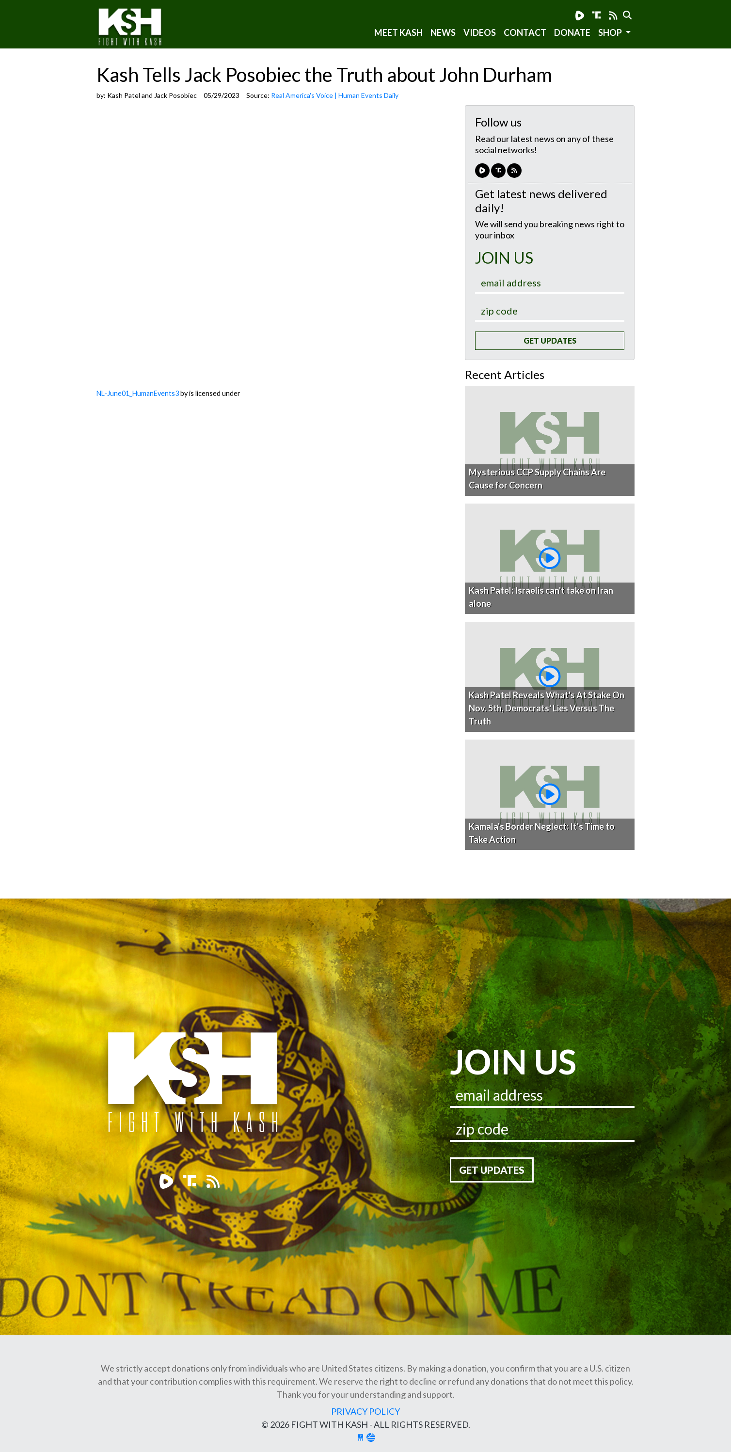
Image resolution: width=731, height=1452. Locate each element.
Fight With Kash (138, 28)
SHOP (610, 32)
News (443, 32)
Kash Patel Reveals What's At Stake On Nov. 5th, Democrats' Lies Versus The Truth (546, 708)
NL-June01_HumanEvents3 (137, 393)
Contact (525, 32)
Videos (479, 32)
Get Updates (550, 340)
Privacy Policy (365, 1411)
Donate (572, 32)
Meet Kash (398, 32)
